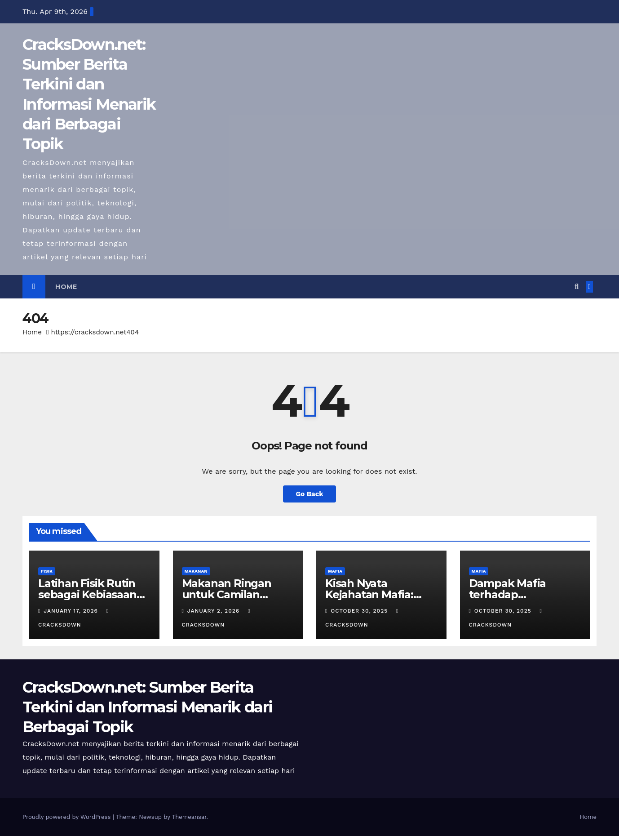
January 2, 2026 (214, 611)
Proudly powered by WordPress (67, 817)
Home (66, 287)
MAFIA (335, 571)
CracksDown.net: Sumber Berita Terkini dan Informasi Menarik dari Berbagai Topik (147, 707)
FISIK (47, 571)
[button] (577, 286)
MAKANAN (196, 571)
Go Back (309, 493)
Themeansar (189, 817)
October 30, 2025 (360, 611)
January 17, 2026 (72, 611)
